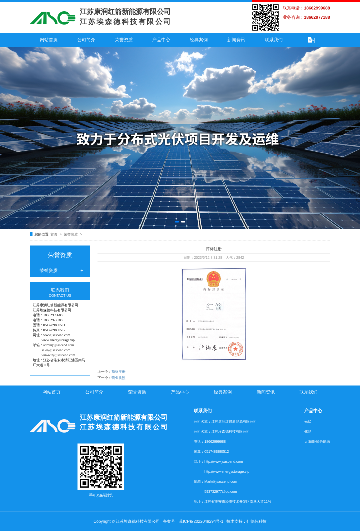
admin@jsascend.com (58, 345)
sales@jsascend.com (56, 350)
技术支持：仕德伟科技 (246, 521)
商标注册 (119, 372)
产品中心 (161, 39)
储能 (307, 432)
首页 (54, 234)
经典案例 (199, 39)
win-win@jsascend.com (58, 355)
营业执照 (119, 378)
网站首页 (49, 39)
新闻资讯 (236, 39)
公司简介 (86, 39)
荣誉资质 (124, 39)
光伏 (307, 422)
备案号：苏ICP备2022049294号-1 (193, 521)
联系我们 (274, 39)
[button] (177, 221)
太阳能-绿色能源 (317, 442)
